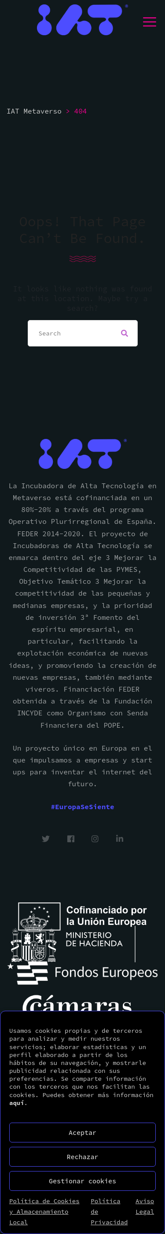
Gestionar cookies (82, 1181)
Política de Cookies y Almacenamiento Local (44, 1211)
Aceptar (82, 1132)
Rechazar (82, 1157)
